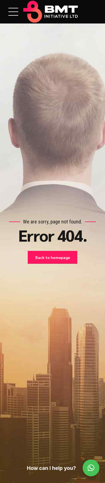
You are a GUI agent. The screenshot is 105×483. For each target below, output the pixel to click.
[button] (91, 468)
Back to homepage (52, 257)
